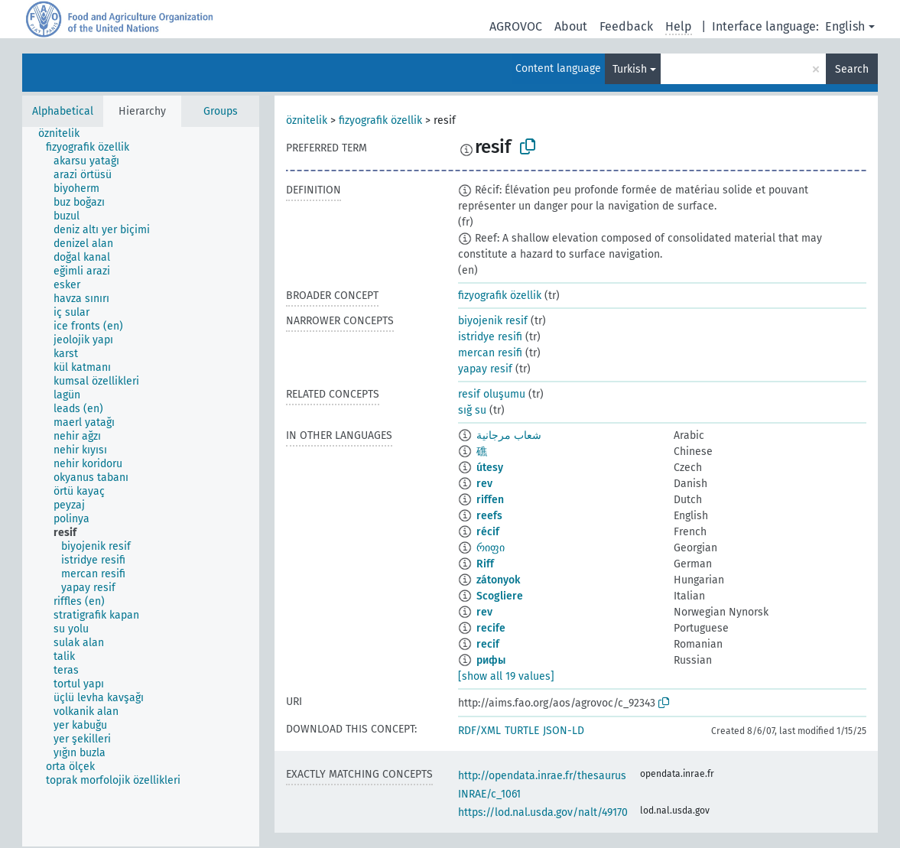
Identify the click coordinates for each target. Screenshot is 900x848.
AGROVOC (515, 26)
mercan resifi (490, 352)
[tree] (140, 486)
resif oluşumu (491, 394)
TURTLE (522, 730)
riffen (490, 499)
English (845, 26)
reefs (489, 515)
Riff (485, 563)
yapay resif (485, 368)
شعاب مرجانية (508, 435)
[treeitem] (65, 134)
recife (490, 628)
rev (484, 483)
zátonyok (498, 579)
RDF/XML (479, 730)
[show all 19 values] (506, 676)
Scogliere (499, 596)
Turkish (629, 69)
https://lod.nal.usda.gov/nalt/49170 (543, 812)
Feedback (626, 26)
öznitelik (306, 120)
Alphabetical (62, 111)
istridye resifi (490, 336)
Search (852, 69)
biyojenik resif (493, 320)
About (570, 26)
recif (487, 644)
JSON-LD (563, 730)
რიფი (490, 547)
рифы (490, 660)
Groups (220, 111)
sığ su (472, 410)
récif (487, 531)
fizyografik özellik (380, 120)
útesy (489, 467)
